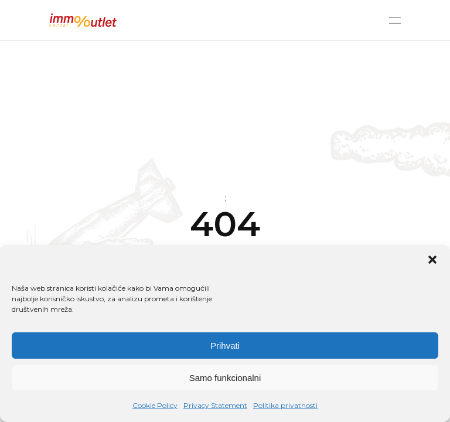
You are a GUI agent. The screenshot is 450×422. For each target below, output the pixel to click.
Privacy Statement (215, 405)
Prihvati (225, 345)
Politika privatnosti (285, 405)
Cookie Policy (155, 405)
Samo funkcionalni (225, 378)
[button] (432, 260)
